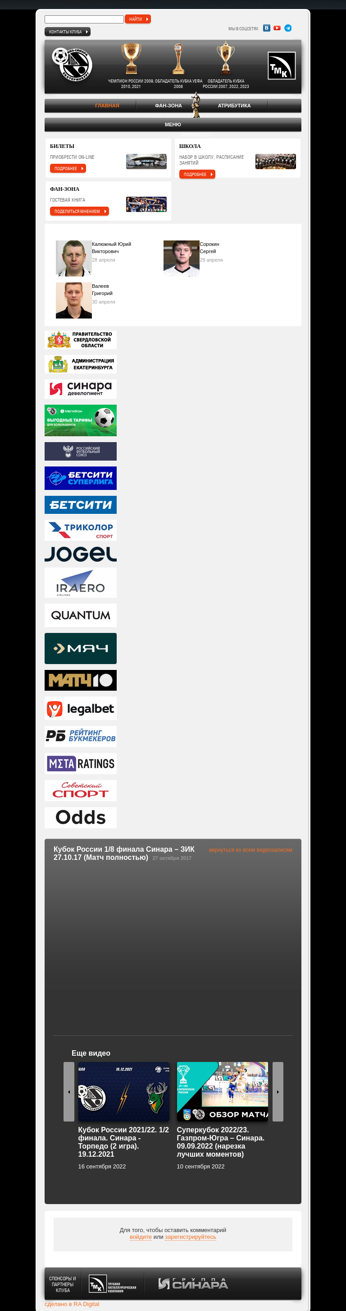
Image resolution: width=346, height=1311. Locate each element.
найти (135, 19)
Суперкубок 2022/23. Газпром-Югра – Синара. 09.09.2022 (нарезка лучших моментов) (221, 1142)
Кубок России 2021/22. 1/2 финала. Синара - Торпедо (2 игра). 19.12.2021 (123, 1142)
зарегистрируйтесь (190, 1236)
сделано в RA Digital (72, 1304)
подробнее (66, 168)
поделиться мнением (77, 211)
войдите (141, 1236)
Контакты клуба (65, 31)
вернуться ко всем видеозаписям (250, 850)
